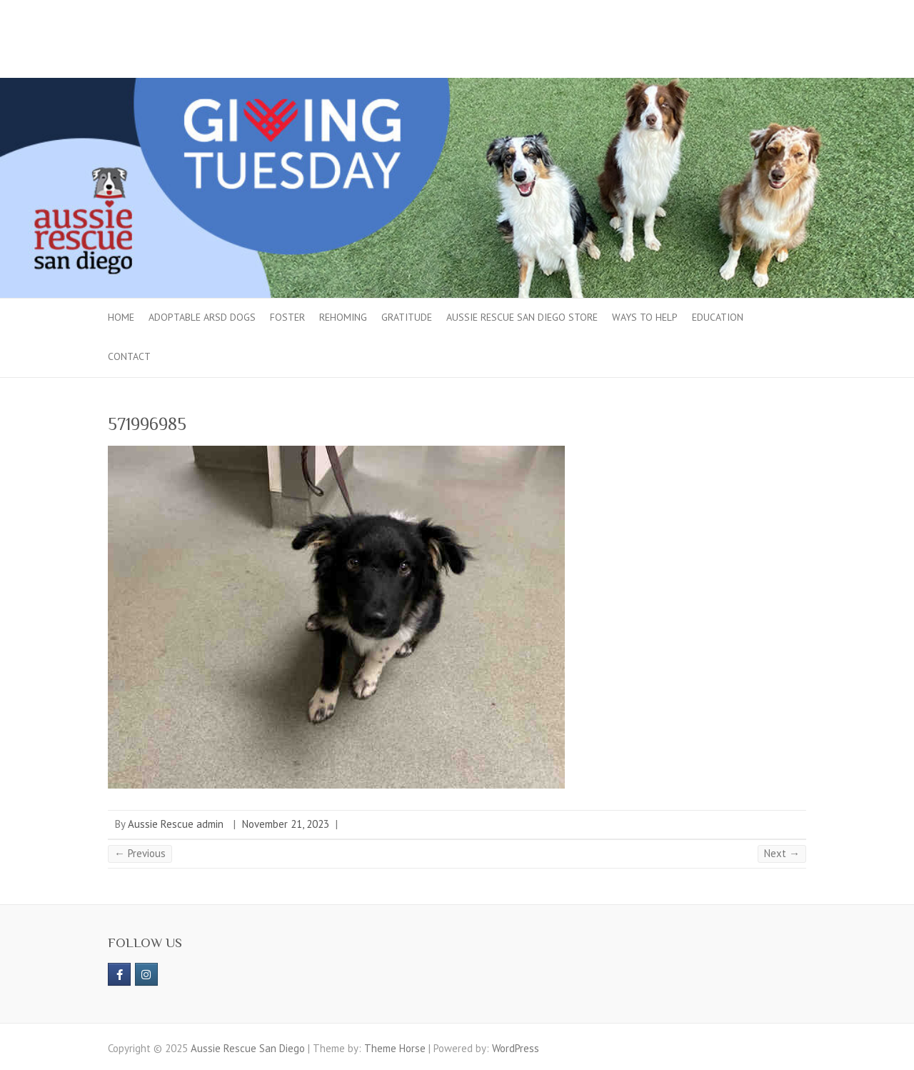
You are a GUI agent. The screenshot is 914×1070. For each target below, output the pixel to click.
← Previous (140, 853)
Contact (129, 356)
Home (121, 317)
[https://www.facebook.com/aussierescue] (119, 974)
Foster (287, 317)
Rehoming (343, 317)
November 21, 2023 (285, 824)
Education (717, 317)
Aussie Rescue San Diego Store (522, 317)
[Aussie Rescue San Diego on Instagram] (146, 974)
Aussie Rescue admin (176, 824)
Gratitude (406, 317)
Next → (782, 853)
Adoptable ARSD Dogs (202, 317)
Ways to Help (645, 317)
